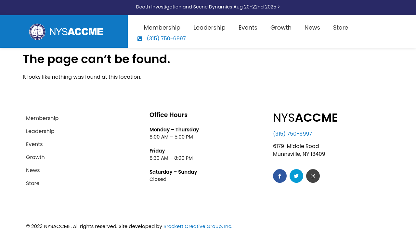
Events (248, 27)
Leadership (209, 27)
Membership (162, 27)
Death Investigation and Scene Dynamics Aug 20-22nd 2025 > (208, 7)
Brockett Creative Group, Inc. (197, 226)
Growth (281, 27)
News (312, 27)
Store (340, 27)
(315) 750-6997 (292, 134)
